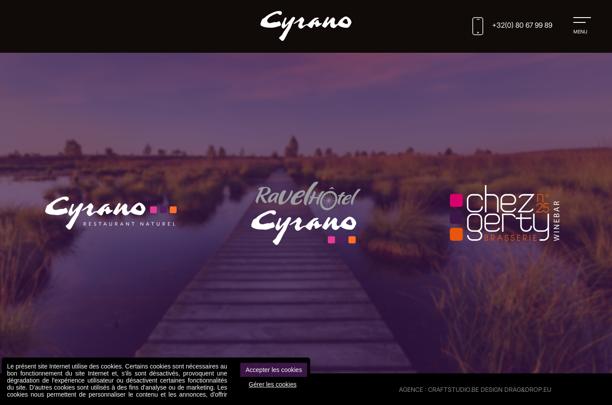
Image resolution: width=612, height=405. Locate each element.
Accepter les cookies (274, 369)
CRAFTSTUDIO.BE (453, 389)
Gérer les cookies (273, 384)
